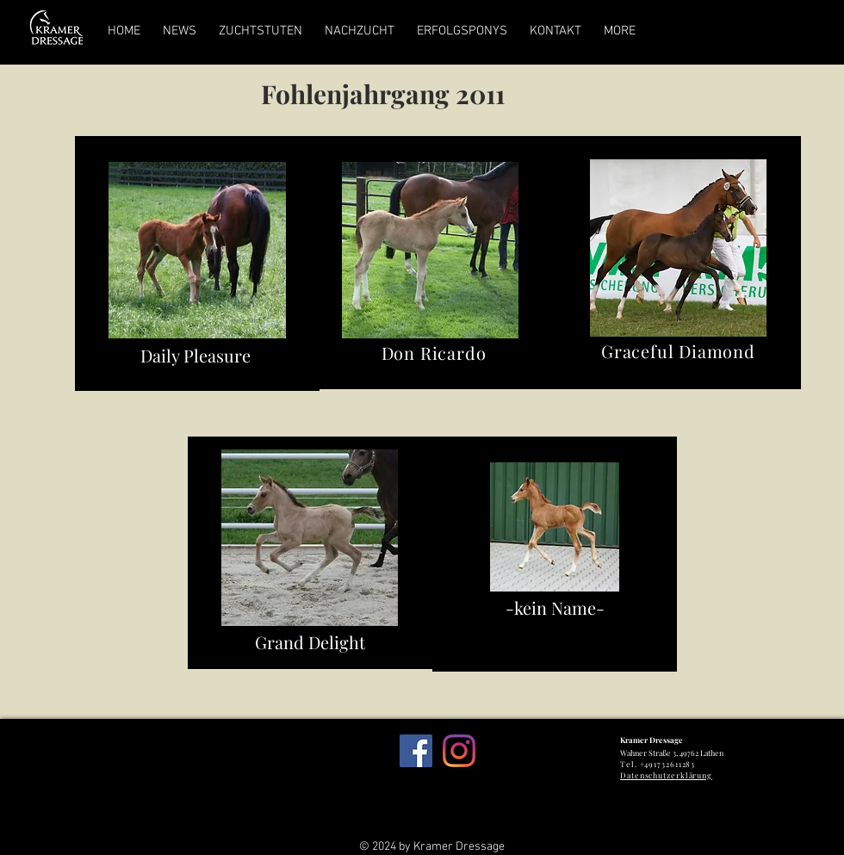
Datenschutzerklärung (666, 775)
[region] (197, 263)
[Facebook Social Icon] (416, 750)
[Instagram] (459, 750)
